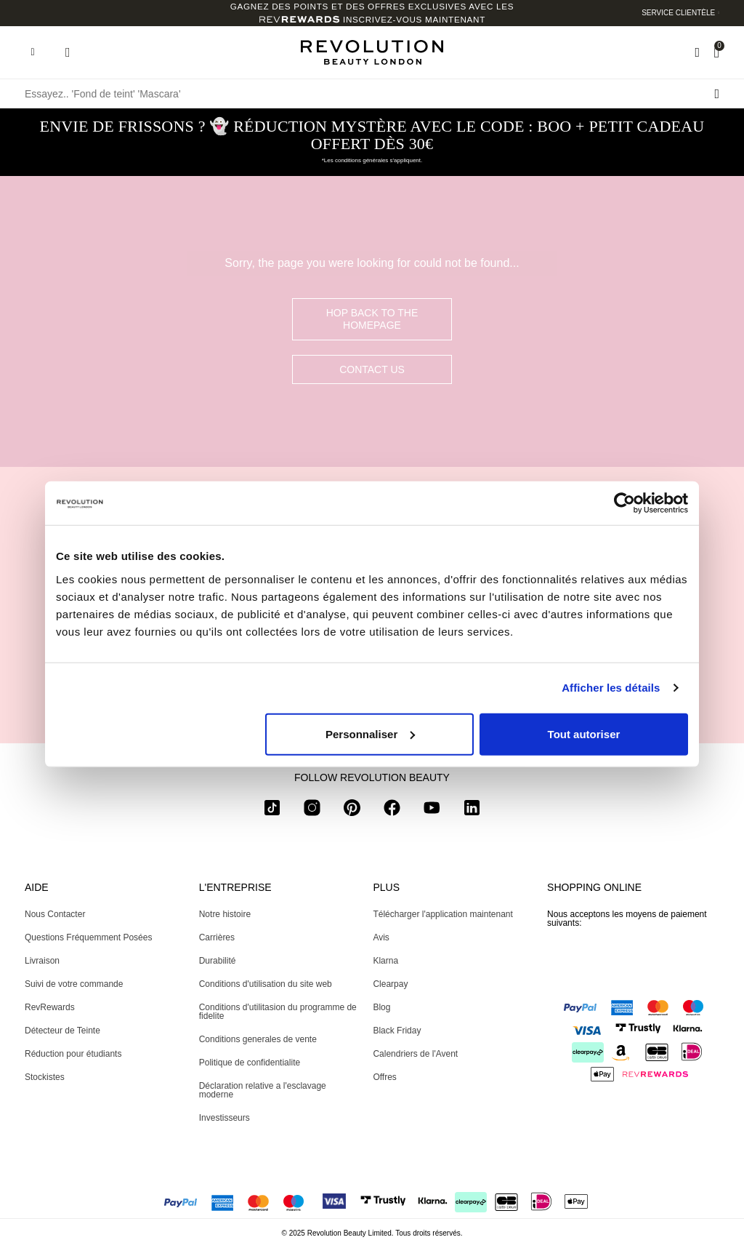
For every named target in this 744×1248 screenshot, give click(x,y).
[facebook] (392, 810)
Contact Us (372, 369)
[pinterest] (352, 810)
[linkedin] (472, 810)
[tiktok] (272, 810)
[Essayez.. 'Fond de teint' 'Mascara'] (372, 93)
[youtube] (432, 810)
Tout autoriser (584, 733)
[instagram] (312, 810)
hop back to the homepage (372, 319)
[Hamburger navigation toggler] (32, 52)
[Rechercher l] (716, 93)
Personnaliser (370, 733)
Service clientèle (678, 13)
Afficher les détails (611, 687)
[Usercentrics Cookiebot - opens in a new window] (624, 503)
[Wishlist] (697, 52)
